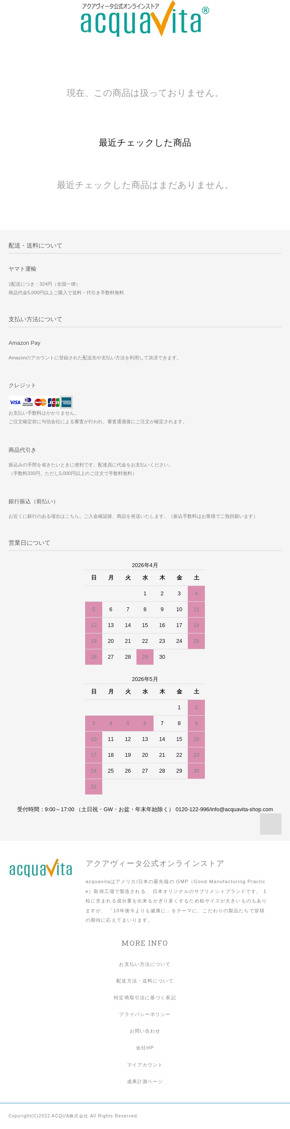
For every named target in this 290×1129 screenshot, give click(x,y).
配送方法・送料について (144, 980)
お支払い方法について (145, 964)
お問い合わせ (145, 1030)
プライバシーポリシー (145, 1014)
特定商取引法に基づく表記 (145, 997)
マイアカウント (145, 1064)
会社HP (145, 1047)
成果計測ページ (145, 1081)
